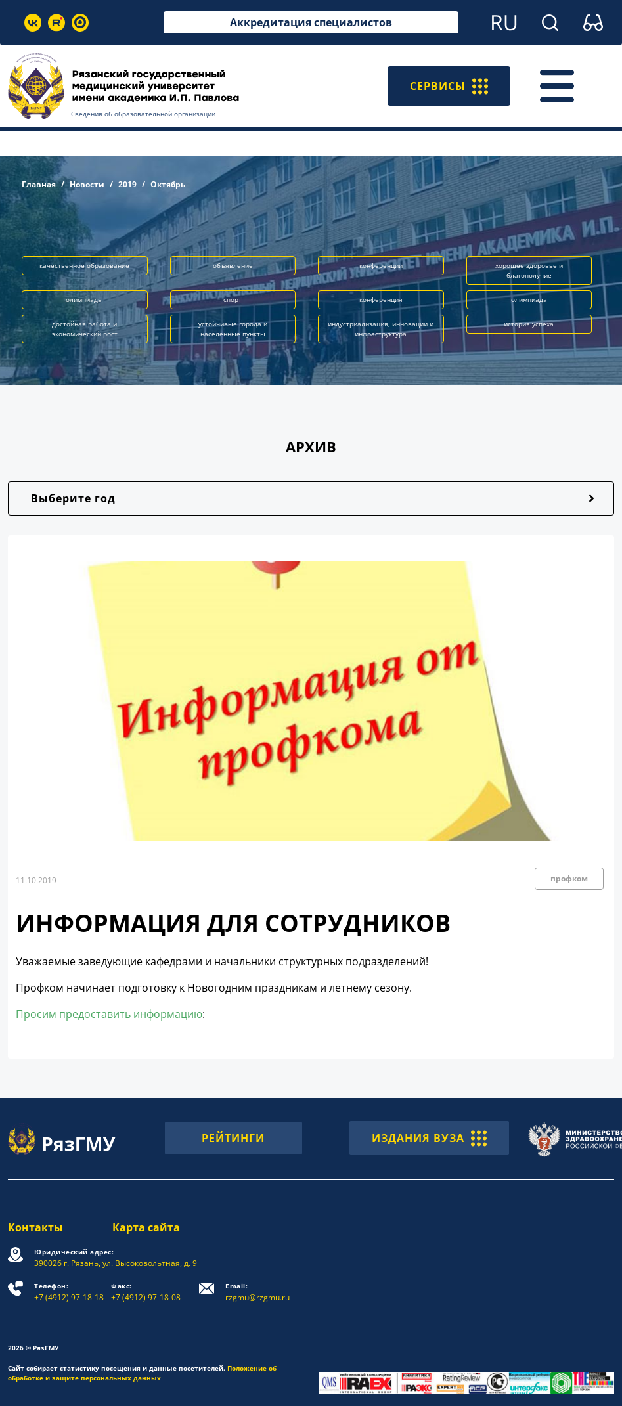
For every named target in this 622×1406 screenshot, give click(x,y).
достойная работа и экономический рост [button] (85, 328)
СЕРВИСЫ (449, 86)
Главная (39, 184)
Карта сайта (146, 1227)
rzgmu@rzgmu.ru (257, 1292)
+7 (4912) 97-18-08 (146, 1292)
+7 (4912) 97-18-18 (69, 1292)
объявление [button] (233, 265)
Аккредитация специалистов (311, 22)
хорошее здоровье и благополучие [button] (529, 270)
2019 (127, 184)
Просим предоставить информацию (109, 1014)
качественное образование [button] (84, 265)
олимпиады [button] (84, 299)
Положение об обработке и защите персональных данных (142, 1372)
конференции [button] (381, 265)
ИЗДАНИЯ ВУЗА (429, 1138)
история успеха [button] (529, 323)
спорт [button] (232, 299)
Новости (87, 184)
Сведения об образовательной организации (143, 113)
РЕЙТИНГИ (233, 1138)
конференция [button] (381, 299)
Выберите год (73, 498)
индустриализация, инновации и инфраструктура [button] (380, 328)
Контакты (35, 1227)
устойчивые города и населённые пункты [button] (232, 328)
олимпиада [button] (529, 299)
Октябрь (167, 184)
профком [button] (569, 878)
